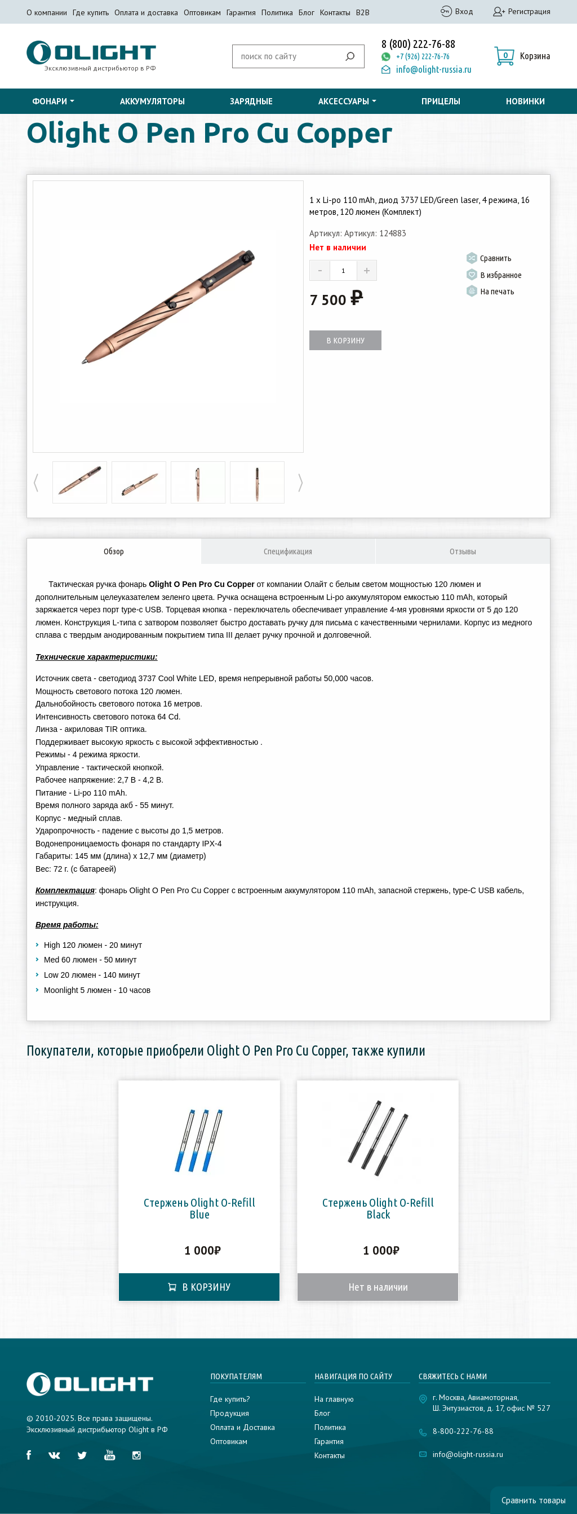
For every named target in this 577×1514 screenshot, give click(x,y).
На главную (334, 1399)
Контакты (335, 12)
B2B (363, 12)
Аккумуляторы (152, 101)
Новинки (525, 101)
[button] (522, 56)
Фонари (49, 101)
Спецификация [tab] (288, 551)
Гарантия (241, 12)
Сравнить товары (533, 1500)
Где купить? (230, 1399)
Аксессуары (343, 101)
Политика (277, 12)
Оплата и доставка (146, 12)
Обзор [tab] (114, 551)
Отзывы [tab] (463, 551)
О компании (46, 12)
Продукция (229, 1413)
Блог (306, 12)
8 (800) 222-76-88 (418, 44)
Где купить (91, 12)
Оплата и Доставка (242, 1427)
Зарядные (251, 101)
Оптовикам (202, 12)
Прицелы (440, 101)
